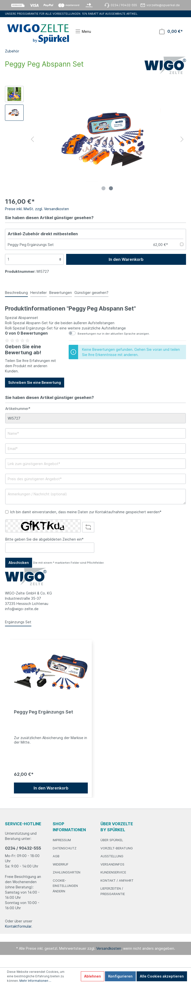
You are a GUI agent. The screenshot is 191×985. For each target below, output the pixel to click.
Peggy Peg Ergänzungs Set (31, 244)
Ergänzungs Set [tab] (18, 622)
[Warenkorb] (171, 31)
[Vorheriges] (32, 139)
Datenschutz (64, 848)
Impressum (62, 840)
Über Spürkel (111, 840)
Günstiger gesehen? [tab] (91, 292)
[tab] (16, 292)
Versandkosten (108, 948)
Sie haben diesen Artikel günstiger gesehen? (49, 217)
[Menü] (83, 31)
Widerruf (60, 864)
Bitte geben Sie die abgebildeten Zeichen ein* (44, 539)
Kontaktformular (18, 926)
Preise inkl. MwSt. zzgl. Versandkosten (37, 209)
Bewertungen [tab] (60, 292)
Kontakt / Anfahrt (117, 880)
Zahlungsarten (66, 872)
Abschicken (18, 562)
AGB (56, 856)
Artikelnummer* (17, 408)
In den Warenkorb (126, 259)
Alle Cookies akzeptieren (162, 976)
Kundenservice (113, 872)
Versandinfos (112, 864)
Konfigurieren (120, 976)
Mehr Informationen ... (35, 981)
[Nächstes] (182, 139)
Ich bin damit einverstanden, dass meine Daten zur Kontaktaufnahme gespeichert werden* (85, 512)
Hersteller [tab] (38, 292)
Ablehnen (92, 976)
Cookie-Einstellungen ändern (65, 885)
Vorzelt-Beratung (116, 848)
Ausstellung (111, 856)
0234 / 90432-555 (23, 848)
